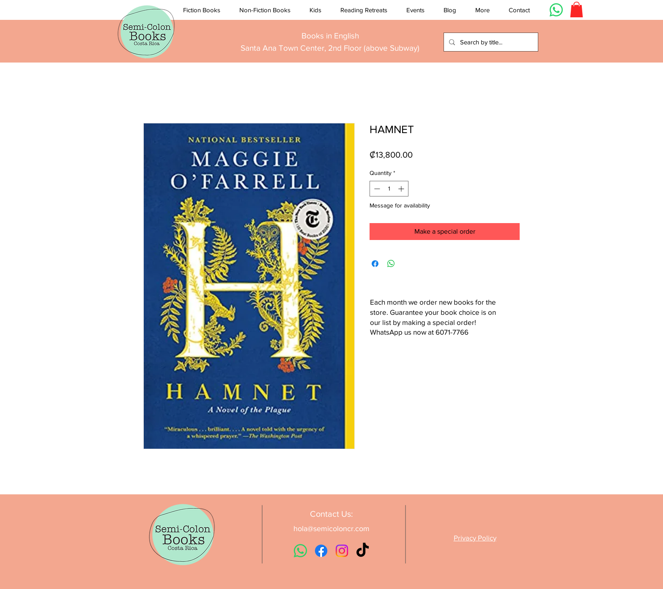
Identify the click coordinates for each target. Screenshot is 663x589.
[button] (202, 10)
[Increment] (402, 188)
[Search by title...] (490, 42)
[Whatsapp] (556, 10)
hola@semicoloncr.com (331, 528)
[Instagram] (342, 551)
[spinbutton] (389, 188)
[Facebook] (321, 551)
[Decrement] (376, 188)
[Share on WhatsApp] (391, 264)
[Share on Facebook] (375, 264)
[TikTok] (362, 551)
